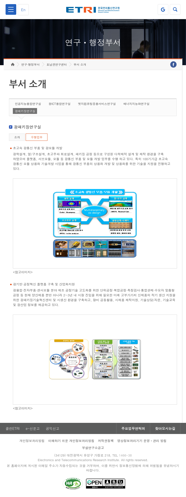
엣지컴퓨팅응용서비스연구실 (97, 104)
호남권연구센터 (56, 64)
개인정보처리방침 (32, 440)
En (23, 9)
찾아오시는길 (165, 428)
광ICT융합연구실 (59, 104)
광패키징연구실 (25, 111)
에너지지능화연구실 (136, 104)
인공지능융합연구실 (28, 104)
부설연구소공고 (93, 447)
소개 (17, 137)
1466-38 (125, 455)
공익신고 (52, 428)
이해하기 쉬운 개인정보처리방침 (71, 440)
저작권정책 (106, 440)
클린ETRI (13, 428)
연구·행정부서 (30, 64)
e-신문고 (33, 428)
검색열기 (175, 9)
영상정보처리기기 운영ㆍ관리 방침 (142, 440)
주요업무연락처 (133, 428)
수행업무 (36, 137)
